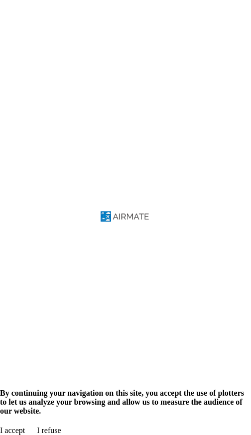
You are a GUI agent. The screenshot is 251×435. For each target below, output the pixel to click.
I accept (12, 430)
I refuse (49, 430)
